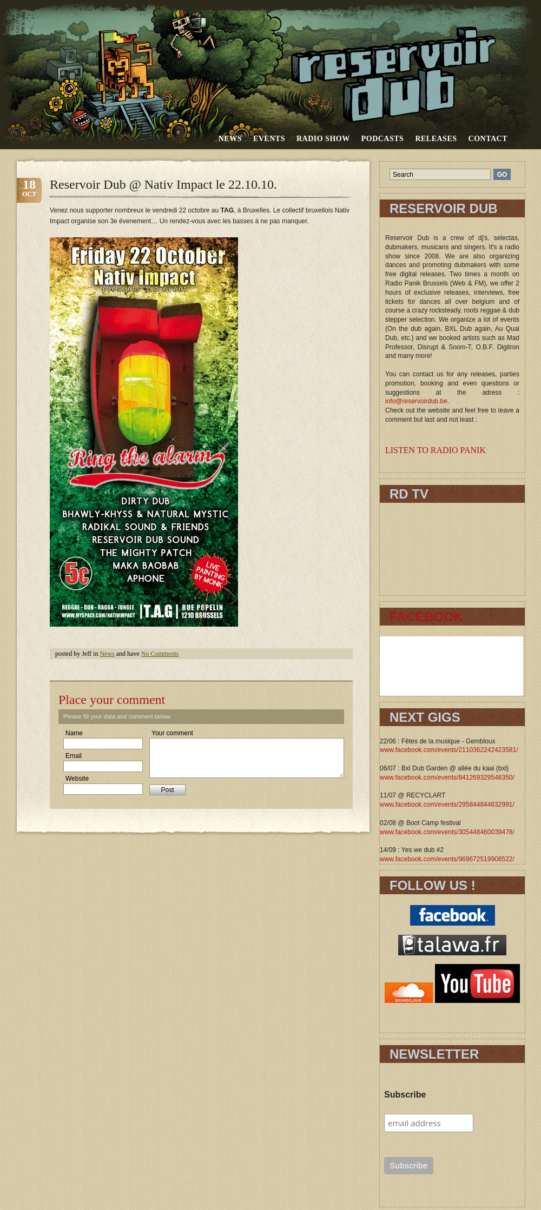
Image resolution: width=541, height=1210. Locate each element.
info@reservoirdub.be (416, 401)
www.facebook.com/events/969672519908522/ (447, 859)
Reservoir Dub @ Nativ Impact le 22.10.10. (163, 184)
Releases (436, 139)
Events (269, 139)
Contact (488, 139)
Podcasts (382, 139)
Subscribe (405, 1094)
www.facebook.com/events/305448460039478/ (447, 832)
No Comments (160, 653)
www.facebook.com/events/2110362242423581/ (449, 750)
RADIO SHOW (323, 139)
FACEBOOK (426, 616)
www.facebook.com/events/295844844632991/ (447, 804)
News (230, 139)
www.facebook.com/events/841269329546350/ (447, 777)
